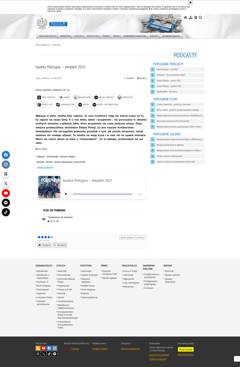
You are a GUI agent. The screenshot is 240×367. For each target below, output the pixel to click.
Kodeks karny (87, 285)
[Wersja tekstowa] (195, 17)
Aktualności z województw (43, 276)
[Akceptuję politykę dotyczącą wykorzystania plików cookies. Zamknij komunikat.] (190, 2)
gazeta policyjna (127, 238)
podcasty (140, 238)
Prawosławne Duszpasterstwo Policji (65, 325)
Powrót (129, 78)
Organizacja (63, 285)
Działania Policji (44, 265)
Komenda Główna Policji (66, 280)
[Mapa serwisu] (190, 17)
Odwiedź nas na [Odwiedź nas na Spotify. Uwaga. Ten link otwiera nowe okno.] (54, 353)
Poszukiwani (43, 289)
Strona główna (42, 45)
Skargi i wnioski (172, 275)
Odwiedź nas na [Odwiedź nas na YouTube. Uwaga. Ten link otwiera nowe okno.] (43, 348)
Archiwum (148, 288)
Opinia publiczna (89, 297)
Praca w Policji (129, 265)
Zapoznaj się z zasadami (159, 354)
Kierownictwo (64, 275)
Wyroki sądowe (109, 278)
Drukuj (141, 78)
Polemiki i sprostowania (43, 302)
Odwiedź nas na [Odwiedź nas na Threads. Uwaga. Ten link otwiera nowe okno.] (38, 353)
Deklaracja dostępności (130, 348)
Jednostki (62, 271)
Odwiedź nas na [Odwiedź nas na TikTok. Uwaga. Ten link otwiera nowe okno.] (49, 353)
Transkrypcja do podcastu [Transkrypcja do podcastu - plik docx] (60, 217)
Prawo (104, 265)
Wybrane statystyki (85, 280)
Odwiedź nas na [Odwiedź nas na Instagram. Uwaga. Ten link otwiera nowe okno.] (54, 348)
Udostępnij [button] (44, 245)
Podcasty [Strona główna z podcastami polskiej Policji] (185, 55)
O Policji (61, 265)
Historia (61, 293)
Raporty (85, 293)
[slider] (102, 194)
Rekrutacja (128, 286)
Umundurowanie (65, 301)
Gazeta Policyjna (45, 167)
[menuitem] (48, 35)
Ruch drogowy (44, 285)
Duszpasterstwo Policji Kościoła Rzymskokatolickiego (68, 315)
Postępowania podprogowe (151, 282)
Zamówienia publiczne (149, 267)
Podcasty (56, 45)
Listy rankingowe (131, 283)
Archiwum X (42, 282)
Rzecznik (169, 271)
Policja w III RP (65, 289)
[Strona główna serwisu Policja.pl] (185, 17)
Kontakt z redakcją (99, 348)
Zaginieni (41, 293)
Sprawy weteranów (170, 280)
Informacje (86, 271)
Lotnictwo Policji (44, 297)
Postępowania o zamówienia (151, 275)
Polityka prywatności (157, 359)
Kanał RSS (38, 348)
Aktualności (42, 271)
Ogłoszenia (128, 279)
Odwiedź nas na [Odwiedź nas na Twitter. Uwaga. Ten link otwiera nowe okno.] (43, 353)
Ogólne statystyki (89, 275)
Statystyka (86, 265)
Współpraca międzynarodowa (66, 306)
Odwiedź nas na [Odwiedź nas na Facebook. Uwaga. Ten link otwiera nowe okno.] (49, 348)
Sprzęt (61, 297)
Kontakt (168, 265)
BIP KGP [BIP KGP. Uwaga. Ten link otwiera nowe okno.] (75, 348)
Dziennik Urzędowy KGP (109, 272)
